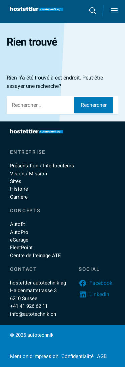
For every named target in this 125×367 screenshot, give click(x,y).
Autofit (17, 224)
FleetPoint (21, 248)
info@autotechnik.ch (33, 314)
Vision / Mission (28, 174)
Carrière (19, 197)
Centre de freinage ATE (35, 256)
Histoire (19, 189)
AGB (102, 356)
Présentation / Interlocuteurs (42, 166)
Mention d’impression (34, 356)
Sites (15, 181)
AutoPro (19, 232)
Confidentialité (77, 356)
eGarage (19, 240)
